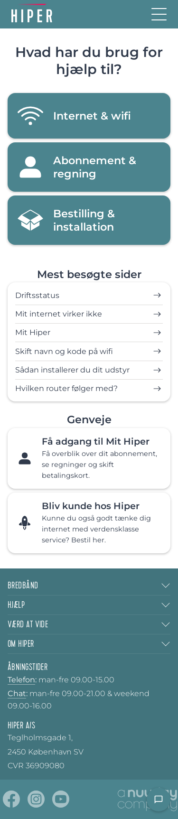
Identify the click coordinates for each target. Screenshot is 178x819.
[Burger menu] (159, 14)
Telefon (21, 679)
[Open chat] (158, 799)
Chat (17, 693)
